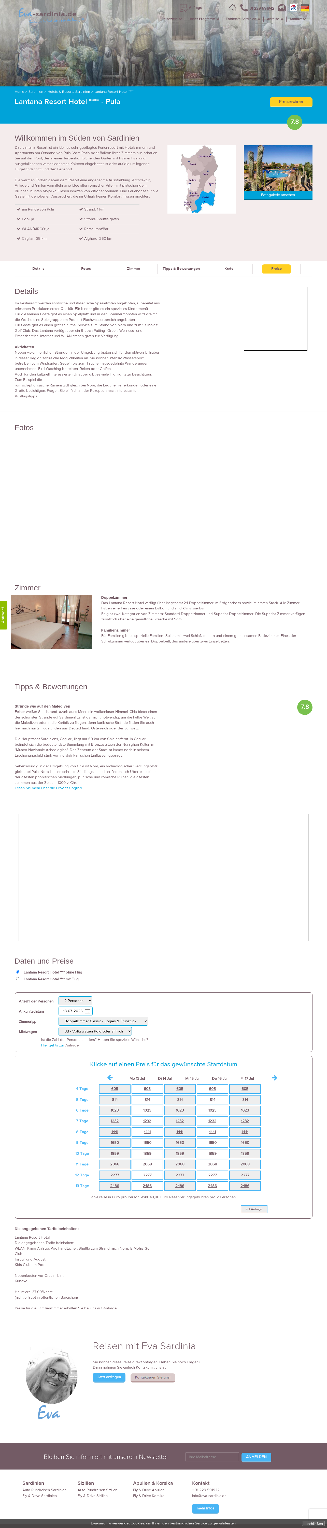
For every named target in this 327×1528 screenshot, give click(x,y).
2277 (114, 1175)
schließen (315, 1523)
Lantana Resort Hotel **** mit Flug (51, 979)
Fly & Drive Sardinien (39, 1495)
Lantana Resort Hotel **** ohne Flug (53, 972)
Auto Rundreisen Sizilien (97, 1490)
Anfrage (195, 7)
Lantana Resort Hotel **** (114, 91)
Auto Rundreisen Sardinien (44, 1490)
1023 (115, 1110)
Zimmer (133, 268)
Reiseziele (169, 19)
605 (114, 1088)
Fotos (86, 268)
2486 (114, 1186)
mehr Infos (205, 1508)
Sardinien (36, 91)
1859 (115, 1153)
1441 (114, 1132)
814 (115, 1099)
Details (38, 268)
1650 (115, 1142)
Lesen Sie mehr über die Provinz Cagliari (48, 788)
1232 (115, 1121)
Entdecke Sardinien (241, 19)
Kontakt (296, 19)
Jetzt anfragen (109, 1377)
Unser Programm (201, 19)
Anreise (273, 19)
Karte (228, 268)
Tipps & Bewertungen (181, 268)
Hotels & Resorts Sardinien (69, 91)
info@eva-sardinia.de (209, 1495)
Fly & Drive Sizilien (93, 1495)
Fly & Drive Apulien (148, 1490)
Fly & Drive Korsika (148, 1495)
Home (19, 91)
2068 (114, 1164)
